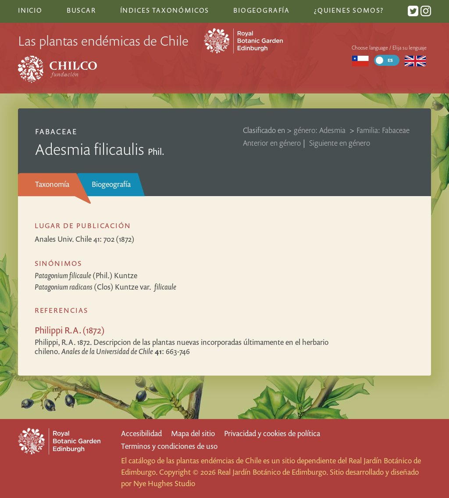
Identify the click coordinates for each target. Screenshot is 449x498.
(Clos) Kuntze (105, 287)
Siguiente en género (339, 143)
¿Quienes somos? (349, 10)
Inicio (30, 10)
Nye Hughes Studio (164, 483)
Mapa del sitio (193, 433)
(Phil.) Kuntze (86, 275)
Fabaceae (56, 131)
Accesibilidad (141, 433)
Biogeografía (111, 184)
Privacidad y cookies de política (272, 433)
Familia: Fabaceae (383, 130)
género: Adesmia (320, 130)
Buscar (81, 10)
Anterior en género (272, 143)
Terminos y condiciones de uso (169, 446)
